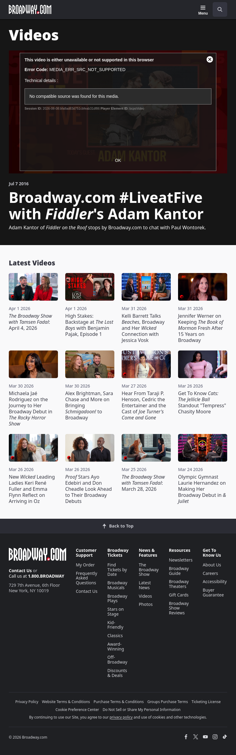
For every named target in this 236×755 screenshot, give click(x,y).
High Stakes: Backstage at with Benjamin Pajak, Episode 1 (89, 325)
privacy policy (121, 717)
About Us (212, 565)
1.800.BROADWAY (46, 576)
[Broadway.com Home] (30, 9)
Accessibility (215, 581)
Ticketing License (206, 701)
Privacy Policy (27, 701)
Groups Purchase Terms (167, 701)
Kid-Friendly (115, 625)
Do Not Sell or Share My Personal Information (141, 709)
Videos (145, 596)
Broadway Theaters (179, 584)
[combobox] (217, 9)
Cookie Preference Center (77, 709)
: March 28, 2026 (143, 482)
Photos (146, 604)
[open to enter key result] (220, 9)
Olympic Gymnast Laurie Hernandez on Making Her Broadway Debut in (202, 488)
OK (118, 160)
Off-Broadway (117, 659)
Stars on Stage (115, 611)
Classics (115, 635)
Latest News (145, 585)
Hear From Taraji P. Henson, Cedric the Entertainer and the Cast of (144, 405)
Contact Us (20, 570)
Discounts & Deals (117, 673)
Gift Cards (179, 595)
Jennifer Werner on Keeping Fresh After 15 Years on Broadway (200, 328)
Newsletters (181, 560)
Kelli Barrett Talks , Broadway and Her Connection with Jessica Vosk (143, 328)
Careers (210, 573)
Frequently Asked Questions (86, 578)
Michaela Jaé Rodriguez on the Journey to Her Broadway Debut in (30, 408)
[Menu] (203, 10)
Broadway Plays (117, 598)
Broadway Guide (179, 570)
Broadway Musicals (117, 585)
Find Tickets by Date (117, 569)
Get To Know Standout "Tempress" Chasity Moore (202, 402)
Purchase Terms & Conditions (119, 701)
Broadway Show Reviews (179, 608)
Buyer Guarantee (213, 592)
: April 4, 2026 (30, 322)
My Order (85, 565)
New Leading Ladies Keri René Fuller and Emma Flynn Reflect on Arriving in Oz (32, 488)
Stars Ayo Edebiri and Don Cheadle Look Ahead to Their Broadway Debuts (88, 488)
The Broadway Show (149, 569)
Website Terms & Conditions (66, 701)
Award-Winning (115, 646)
